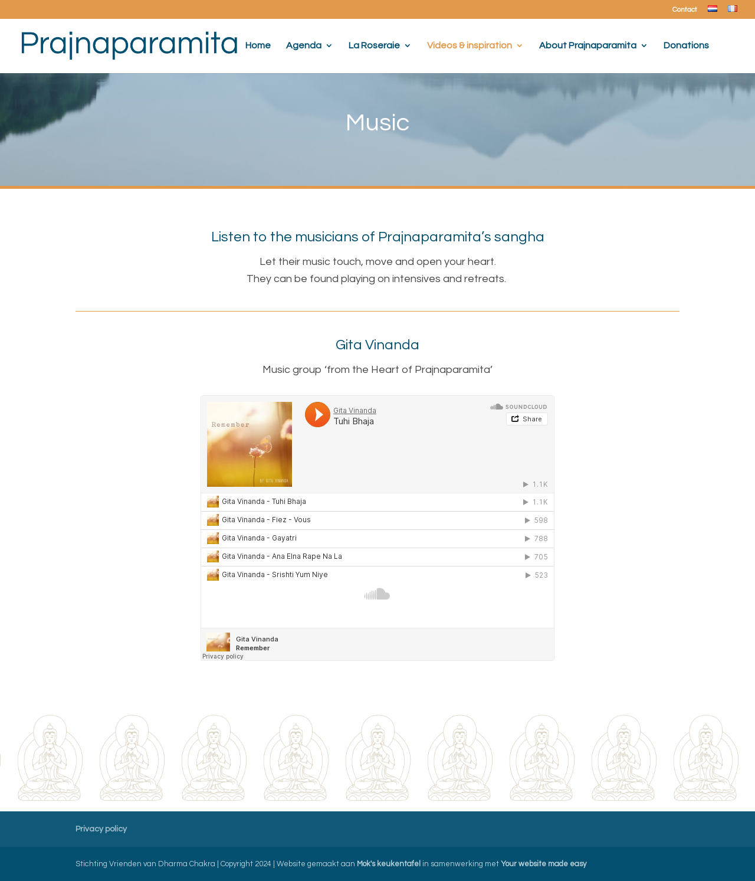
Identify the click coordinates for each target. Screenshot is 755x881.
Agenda (303, 45)
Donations (686, 45)
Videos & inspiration (469, 45)
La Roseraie (374, 45)
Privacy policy (101, 829)
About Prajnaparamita (587, 45)
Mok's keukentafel (389, 864)
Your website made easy (543, 864)
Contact (684, 10)
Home (258, 45)
